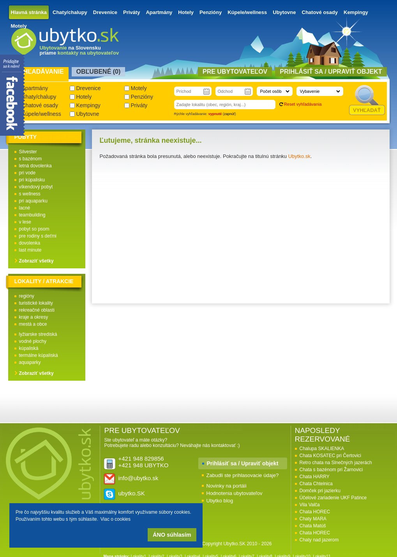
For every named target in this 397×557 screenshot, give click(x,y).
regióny (26, 296)
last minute (30, 250)
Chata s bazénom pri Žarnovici (331, 469)
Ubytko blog (219, 501)
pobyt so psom (34, 229)
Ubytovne (284, 12)
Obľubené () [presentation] (98, 71)
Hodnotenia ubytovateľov (234, 493)
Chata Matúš (313, 526)
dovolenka (30, 243)
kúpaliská (29, 348)
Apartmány (159, 12)
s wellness (30, 194)
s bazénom (30, 158)
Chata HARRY (315, 476)
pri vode (27, 173)
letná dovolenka (35, 166)
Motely (19, 26)
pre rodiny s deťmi (38, 236)
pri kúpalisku (32, 180)
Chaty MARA (313, 519)
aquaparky (30, 362)
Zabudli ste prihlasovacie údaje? (242, 475)
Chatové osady (320, 12)
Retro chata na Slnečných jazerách (336, 462)
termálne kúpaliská (38, 355)
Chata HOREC (315, 511)
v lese (25, 222)
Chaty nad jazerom (319, 540)
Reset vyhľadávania (303, 104)
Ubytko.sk (299, 156)
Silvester (28, 151)
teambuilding (32, 215)
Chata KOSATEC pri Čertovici (331, 455)
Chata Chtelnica (316, 483)
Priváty (131, 12)
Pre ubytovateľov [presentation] (235, 71)
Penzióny (210, 12)
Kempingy (356, 12)
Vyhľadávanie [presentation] (39, 71)
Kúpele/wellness (247, 12)
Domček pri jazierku (320, 490)
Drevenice (105, 12)
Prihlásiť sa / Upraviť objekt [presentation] (331, 71)
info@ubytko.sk (138, 478)
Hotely (186, 12)
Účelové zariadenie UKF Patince (333, 497)
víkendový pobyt (36, 187)
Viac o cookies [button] (116, 519)
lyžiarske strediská (38, 334)
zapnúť (229, 114)
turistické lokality (36, 303)
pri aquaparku (33, 201)
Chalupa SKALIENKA (322, 448)
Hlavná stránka (29, 12)
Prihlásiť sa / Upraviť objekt (243, 463)
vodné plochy (33, 341)
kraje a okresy (33, 317)
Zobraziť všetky (36, 261)
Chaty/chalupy (70, 12)
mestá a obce (33, 324)
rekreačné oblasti (37, 310)
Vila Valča (310, 504)
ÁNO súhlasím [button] (172, 535)
